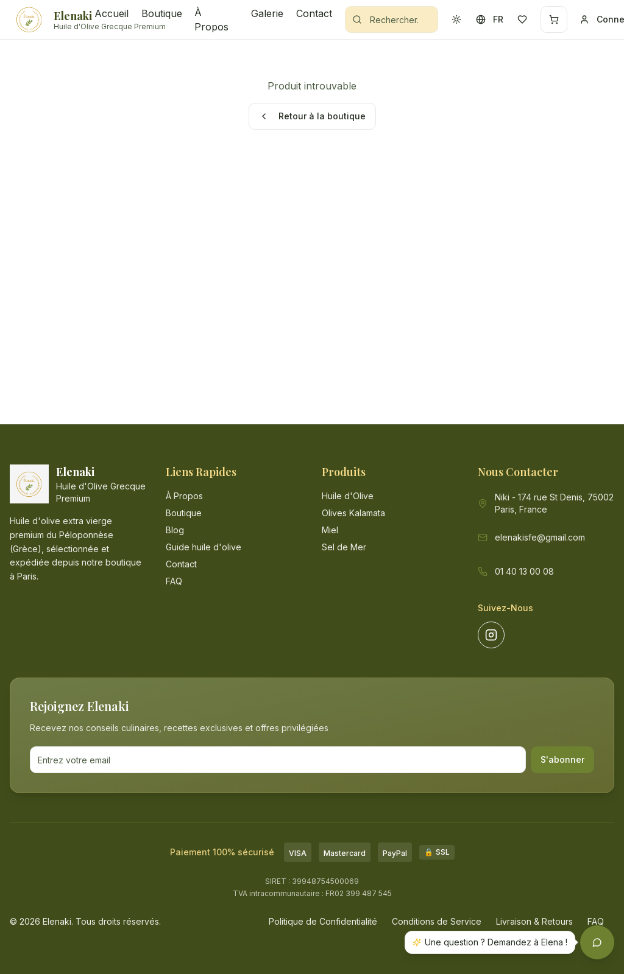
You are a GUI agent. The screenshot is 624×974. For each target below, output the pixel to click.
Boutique (160, 13)
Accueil (110, 13)
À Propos (211, 19)
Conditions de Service (436, 921)
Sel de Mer (344, 547)
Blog (175, 530)
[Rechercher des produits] (391, 19)
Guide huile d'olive (203, 547)
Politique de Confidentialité (323, 921)
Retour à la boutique (312, 116)
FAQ (174, 581)
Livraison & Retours (534, 921)
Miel (330, 530)
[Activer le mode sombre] (456, 19)
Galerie (266, 13)
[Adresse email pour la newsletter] (278, 759)
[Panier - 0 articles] (554, 19)
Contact (313, 13)
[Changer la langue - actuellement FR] (489, 19)
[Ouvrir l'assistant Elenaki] (597, 942)
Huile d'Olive (348, 496)
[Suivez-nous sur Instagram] (491, 635)
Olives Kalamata (353, 513)
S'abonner (562, 759)
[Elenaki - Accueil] (47, 19)
